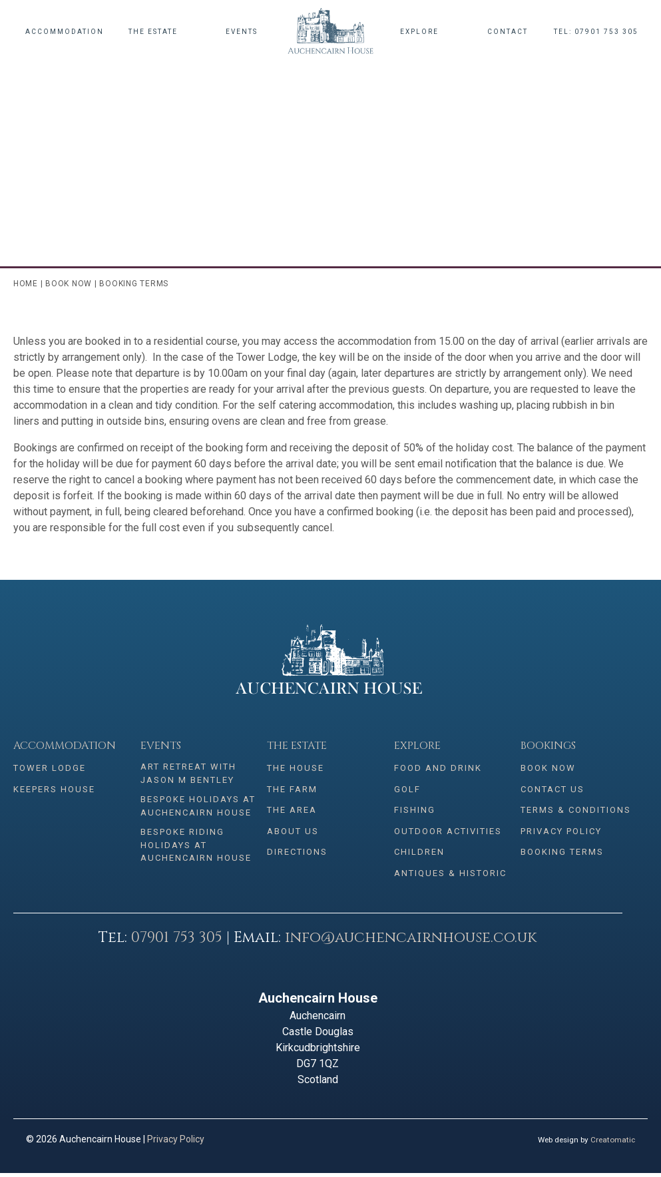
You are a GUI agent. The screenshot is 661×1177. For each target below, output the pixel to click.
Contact (507, 31)
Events (242, 31)
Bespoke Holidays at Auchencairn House (198, 806)
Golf (407, 791)
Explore (419, 31)
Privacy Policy (561, 834)
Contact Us (552, 791)
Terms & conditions (576, 812)
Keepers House (54, 791)
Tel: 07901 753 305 (596, 31)
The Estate (153, 31)
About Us (293, 834)
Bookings (548, 745)
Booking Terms (562, 855)
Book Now (68, 283)
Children (419, 855)
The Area (292, 812)
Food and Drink (438, 769)
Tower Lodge (49, 769)
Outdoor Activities (448, 834)
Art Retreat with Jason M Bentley (188, 773)
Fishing (414, 812)
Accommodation (64, 31)
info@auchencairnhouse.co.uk (411, 941)
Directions (297, 855)
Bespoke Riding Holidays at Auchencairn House (196, 845)
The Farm (292, 791)
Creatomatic (612, 1143)
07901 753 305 (176, 941)
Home (25, 283)
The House (295, 769)
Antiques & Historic (450, 877)
